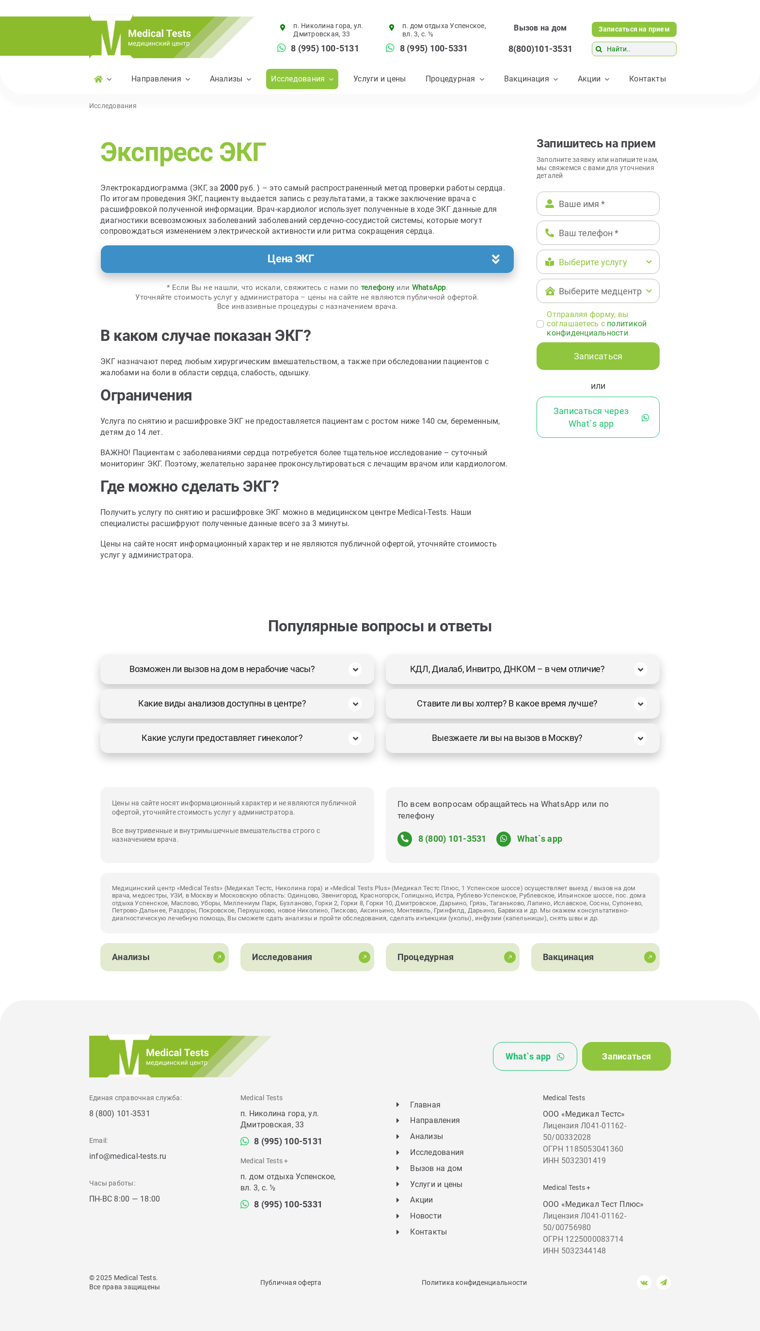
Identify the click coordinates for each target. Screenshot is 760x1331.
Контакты (428, 1231)
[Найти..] (634, 49)
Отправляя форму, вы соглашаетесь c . (597, 323)
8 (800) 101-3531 (452, 839)
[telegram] (663, 1282)
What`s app (539, 839)
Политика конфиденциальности (474, 1282)
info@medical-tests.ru (127, 1156)
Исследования (113, 106)
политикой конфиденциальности (597, 328)
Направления (435, 1120)
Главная (425, 1104)
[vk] (644, 1282)
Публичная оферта (291, 1282)
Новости (426, 1215)
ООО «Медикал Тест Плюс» (593, 1204)
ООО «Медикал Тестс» (584, 1114)
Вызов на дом (540, 27)
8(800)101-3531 (540, 49)
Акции (421, 1199)
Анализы (426, 1136)
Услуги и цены (436, 1184)
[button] (307, 259)
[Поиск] (599, 49)
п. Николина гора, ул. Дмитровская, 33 (328, 30)
